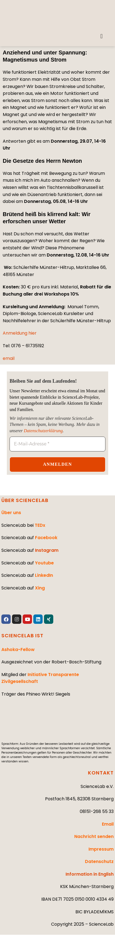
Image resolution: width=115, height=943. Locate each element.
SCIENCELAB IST (22, 635)
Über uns (11, 512)
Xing (40, 588)
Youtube (44, 563)
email (8, 358)
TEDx (40, 525)
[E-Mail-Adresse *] (57, 444)
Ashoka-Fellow (18, 649)
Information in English (90, 874)
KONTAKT (101, 772)
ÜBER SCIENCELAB (24, 500)
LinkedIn (44, 575)
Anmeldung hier (20, 333)
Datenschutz (99, 861)
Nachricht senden (94, 836)
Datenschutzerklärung (43, 430)
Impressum (101, 849)
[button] (101, 36)
